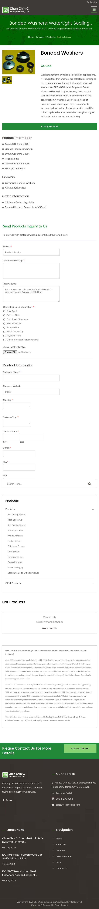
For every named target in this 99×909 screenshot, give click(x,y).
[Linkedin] (11, 800)
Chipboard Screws (16, 546)
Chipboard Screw (12, 720)
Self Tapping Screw (40, 720)
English (93, 2)
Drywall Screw (79, 717)
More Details (49, 628)
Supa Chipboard (26, 720)
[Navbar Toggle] (94, 9)
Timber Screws (14, 541)
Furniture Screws (15, 557)
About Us (61, 844)
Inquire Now (49, 126)
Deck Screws (14, 551)
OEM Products (13, 583)
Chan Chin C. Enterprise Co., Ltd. (49, 901)
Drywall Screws (15, 562)
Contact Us (52, 720)
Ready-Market (61, 905)
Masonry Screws (15, 530)
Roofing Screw (52, 717)
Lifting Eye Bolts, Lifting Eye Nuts (23, 573)
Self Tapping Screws (17, 525)
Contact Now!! (80, 748)
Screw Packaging (15, 567)
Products (51, 37)
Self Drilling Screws (17, 514)
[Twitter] (7, 800)
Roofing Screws (64, 37)
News (59, 862)
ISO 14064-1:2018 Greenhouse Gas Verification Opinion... (22, 856)
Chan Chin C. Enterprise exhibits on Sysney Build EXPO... (23, 840)
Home (31, 37)
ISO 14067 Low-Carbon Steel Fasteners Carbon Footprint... (19, 873)
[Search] (42, 484)
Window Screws (15, 535)
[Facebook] (3, 800)
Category (40, 37)
